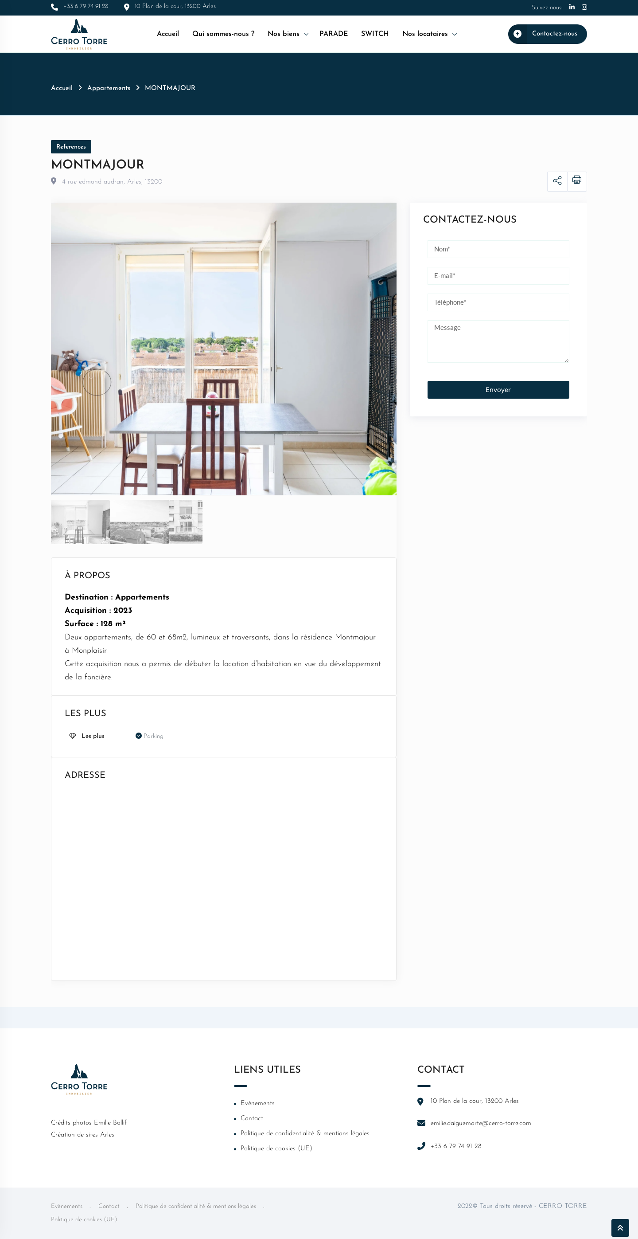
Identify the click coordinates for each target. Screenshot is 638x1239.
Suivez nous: (547, 7)
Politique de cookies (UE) (276, 1148)
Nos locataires (425, 34)
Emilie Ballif (110, 1123)
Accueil (168, 34)
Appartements (108, 88)
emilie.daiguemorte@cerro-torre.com (481, 1123)
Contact (252, 1118)
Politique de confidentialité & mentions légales (305, 1133)
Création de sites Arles (82, 1135)
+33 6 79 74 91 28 (456, 1146)
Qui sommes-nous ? (223, 34)
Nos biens (284, 34)
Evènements (258, 1103)
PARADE (333, 34)
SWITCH (375, 34)
